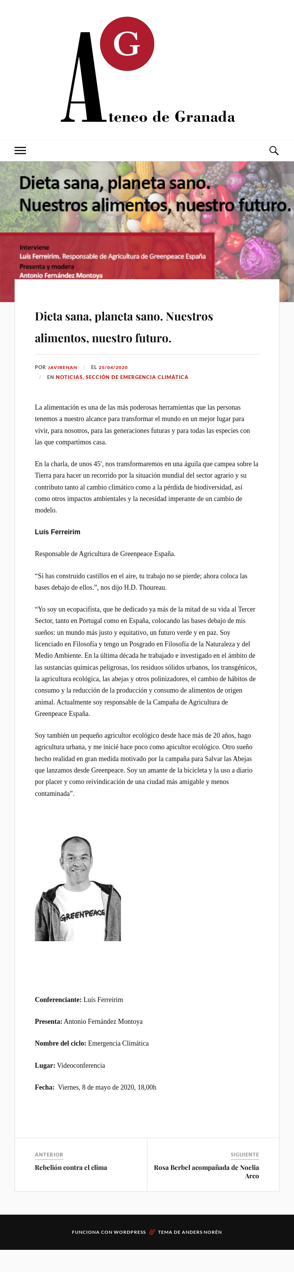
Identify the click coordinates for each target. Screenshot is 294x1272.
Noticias (69, 399)
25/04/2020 (117, 389)
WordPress (130, 1254)
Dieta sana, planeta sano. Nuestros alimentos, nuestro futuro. (144, 335)
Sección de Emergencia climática (137, 399)
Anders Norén (202, 1254)
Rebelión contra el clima (71, 1189)
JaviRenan (64, 389)
